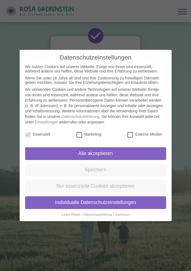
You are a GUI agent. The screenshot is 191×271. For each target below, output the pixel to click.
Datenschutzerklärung (80, 112)
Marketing (89, 130)
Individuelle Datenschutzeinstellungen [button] (95, 198)
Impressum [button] (122, 210)
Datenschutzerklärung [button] (98, 210)
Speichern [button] (95, 165)
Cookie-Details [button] (71, 210)
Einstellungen (46, 117)
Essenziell (37, 130)
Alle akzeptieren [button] (95, 149)
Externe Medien (144, 130)
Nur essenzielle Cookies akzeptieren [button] (95, 182)
